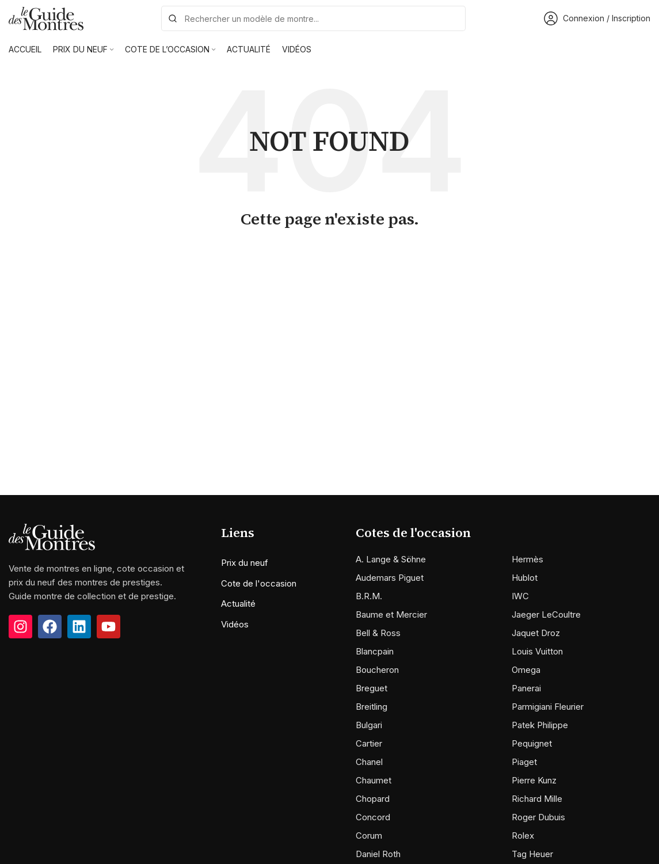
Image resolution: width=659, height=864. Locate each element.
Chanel (369, 761)
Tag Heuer (532, 853)
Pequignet (532, 743)
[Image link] (52, 536)
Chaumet (373, 780)
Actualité (238, 603)
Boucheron (377, 669)
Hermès (527, 559)
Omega (526, 669)
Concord (373, 817)
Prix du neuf (244, 562)
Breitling (371, 706)
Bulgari (369, 725)
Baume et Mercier (391, 614)
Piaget (524, 761)
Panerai (526, 688)
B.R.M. (369, 596)
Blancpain (375, 651)
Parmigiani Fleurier (548, 706)
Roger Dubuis (538, 817)
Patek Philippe (540, 725)
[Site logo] (46, 17)
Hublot (525, 577)
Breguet (371, 688)
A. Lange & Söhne (391, 559)
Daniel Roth (378, 853)
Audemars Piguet (390, 577)
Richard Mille (537, 798)
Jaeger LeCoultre (546, 614)
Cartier (369, 743)
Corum (369, 835)
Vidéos (235, 624)
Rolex (523, 835)
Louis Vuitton (537, 651)
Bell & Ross (378, 632)
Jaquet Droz (536, 632)
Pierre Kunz (534, 780)
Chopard (373, 798)
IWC (520, 596)
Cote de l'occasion (258, 583)
